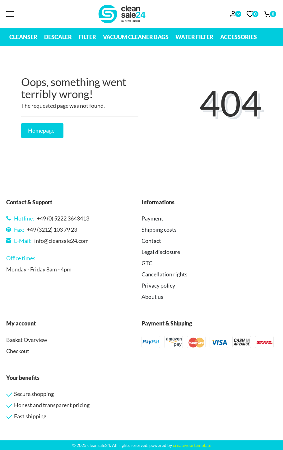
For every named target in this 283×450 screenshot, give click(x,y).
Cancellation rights (165, 274)
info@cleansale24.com (61, 240)
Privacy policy (158, 285)
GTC (147, 263)
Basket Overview (26, 339)
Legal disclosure (161, 251)
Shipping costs (159, 229)
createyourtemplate (192, 445)
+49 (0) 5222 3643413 (63, 218)
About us (152, 296)
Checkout (17, 351)
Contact (151, 240)
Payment (152, 218)
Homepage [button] (41, 130)
